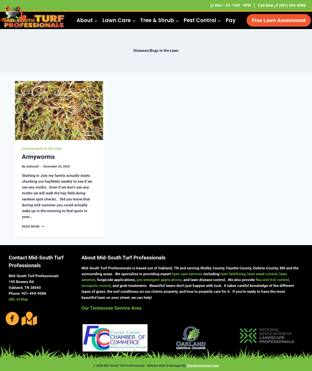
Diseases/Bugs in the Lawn (41, 148)
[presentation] (59, 110)
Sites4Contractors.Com (203, 365)
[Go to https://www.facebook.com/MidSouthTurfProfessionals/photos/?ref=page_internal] (12, 319)
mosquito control (96, 285)
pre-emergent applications (159, 280)
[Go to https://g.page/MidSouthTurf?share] (28, 318)
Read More (33, 226)
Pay (231, 20)
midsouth (32, 166)
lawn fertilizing (232, 274)
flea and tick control (272, 280)
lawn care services (187, 274)
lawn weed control (262, 274)
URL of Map (18, 299)
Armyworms (38, 156)
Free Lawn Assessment (279, 20)
